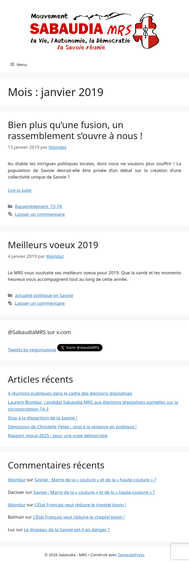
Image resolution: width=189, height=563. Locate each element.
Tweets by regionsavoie (32, 350)
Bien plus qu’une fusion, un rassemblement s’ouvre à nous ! (75, 130)
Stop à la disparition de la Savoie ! (42, 418)
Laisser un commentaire (40, 214)
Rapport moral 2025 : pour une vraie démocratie (58, 435)
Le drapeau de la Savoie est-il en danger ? (67, 529)
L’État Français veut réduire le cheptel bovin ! (80, 505)
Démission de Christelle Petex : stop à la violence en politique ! (72, 427)
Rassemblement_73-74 (38, 206)
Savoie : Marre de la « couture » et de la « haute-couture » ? (95, 480)
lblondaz (16, 480)
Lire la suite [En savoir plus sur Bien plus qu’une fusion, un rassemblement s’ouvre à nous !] (19, 190)
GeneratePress (131, 554)
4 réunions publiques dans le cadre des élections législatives (70, 393)
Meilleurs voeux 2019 (53, 245)
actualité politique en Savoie (44, 295)
